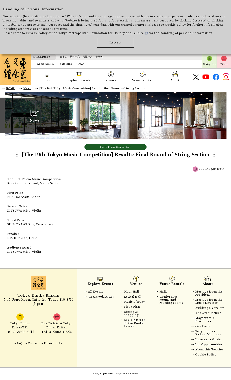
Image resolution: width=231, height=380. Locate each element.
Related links (53, 343)
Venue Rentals (143, 80)
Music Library (134, 301)
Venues (111, 80)
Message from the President (209, 293)
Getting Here (209, 64)
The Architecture (208, 313)
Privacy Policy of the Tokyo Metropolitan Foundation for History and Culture (87, 33)
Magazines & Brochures (205, 319)
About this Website (209, 349)
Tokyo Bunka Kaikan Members (208, 333)
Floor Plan (132, 306)
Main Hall (131, 291)
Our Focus (203, 326)
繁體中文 (88, 56)
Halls (163, 291)
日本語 (63, 56)
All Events (95, 291)
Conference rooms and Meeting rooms (171, 300)
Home (47, 80)
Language (43, 56)
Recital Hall (132, 296)
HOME (10, 88)
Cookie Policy (175, 24)
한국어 (99, 56)
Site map (66, 63)
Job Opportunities (209, 344)
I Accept (115, 42)
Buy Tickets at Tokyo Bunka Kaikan (134, 323)
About (175, 80)
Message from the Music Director (209, 301)
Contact (33, 343)
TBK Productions (101, 296)
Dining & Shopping (131, 313)
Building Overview (209, 307)
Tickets (223, 64)
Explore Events (78, 80)
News (27, 88)
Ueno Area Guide (208, 339)
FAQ (81, 63)
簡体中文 (75, 56)
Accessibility (45, 63)
